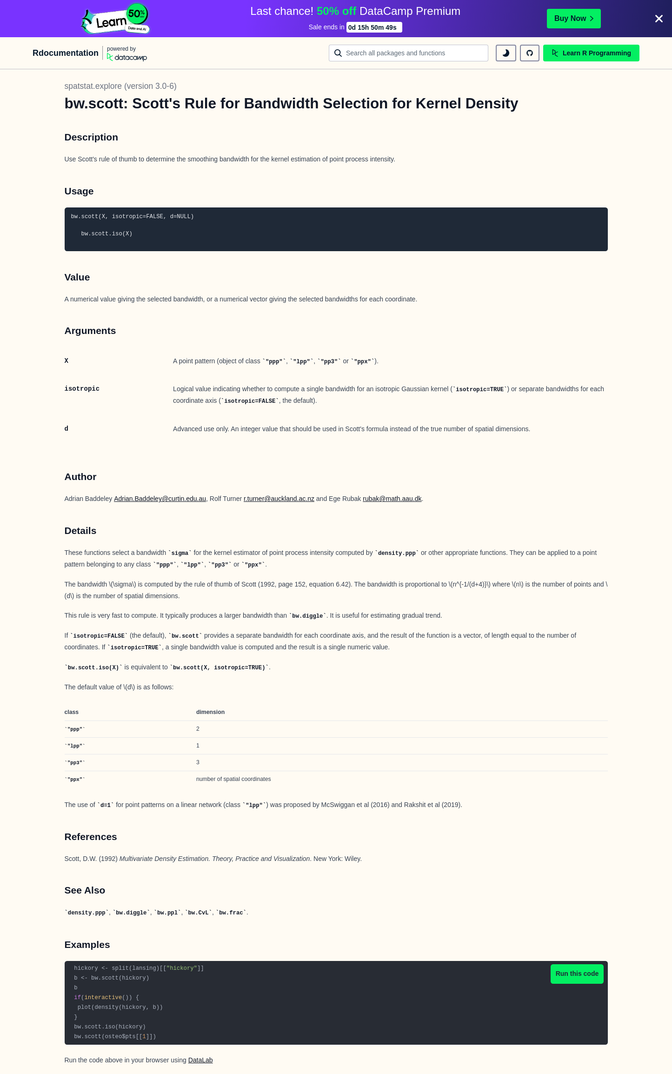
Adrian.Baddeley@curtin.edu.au (160, 498)
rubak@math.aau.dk (392, 498)
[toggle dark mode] (506, 53)
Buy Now (573, 18)
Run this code (577, 973)
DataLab (200, 1060)
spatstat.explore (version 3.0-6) (121, 86)
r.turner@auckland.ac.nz (279, 498)
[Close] (659, 18)
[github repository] (529, 53)
